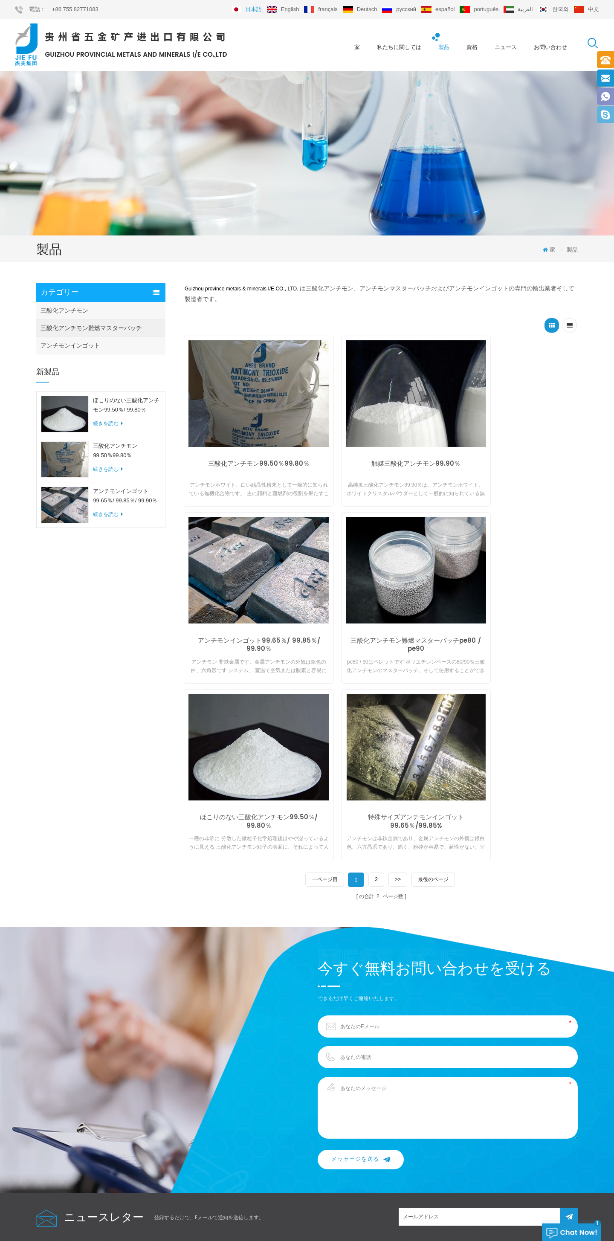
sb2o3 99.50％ (307, 1128)
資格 (472, 47)
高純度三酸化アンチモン (319, 1079)
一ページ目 (324, 665)
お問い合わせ (550, 47)
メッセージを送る (360, 944)
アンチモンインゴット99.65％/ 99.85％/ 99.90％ (125, 497)
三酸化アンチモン (64, 312)
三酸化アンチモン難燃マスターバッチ (91, 329)
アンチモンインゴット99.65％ (325, 1144)
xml (40, 1177)
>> (398, 665)
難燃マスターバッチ (314, 1177)
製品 (443, 47)
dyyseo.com (403, 1219)
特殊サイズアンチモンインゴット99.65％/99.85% (515, 608)
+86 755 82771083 (75, 9)
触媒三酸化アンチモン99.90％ (381, 447)
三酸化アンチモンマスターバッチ (329, 1096)
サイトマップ (51, 1160)
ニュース (506, 47)
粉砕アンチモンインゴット (322, 1112)
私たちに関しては (399, 47)
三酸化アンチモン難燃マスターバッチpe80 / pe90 (247, 608)
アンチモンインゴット (70, 347)
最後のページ (433, 665)
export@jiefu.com (492, 1082)
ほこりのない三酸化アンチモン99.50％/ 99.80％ (126, 407)
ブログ (44, 1144)
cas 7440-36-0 (307, 1160)
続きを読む (108, 425)
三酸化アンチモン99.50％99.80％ (115, 452)
